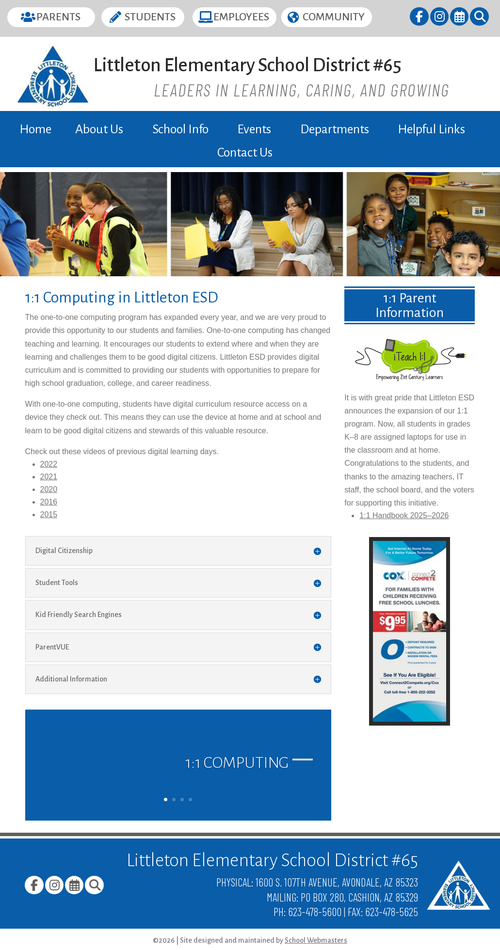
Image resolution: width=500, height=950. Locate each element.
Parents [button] (58, 17)
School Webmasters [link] (316, 940)
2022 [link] (49, 464)
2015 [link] (49, 514)
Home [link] (35, 129)
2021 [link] (49, 477)
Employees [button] (241, 17)
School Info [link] (180, 129)
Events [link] (254, 129)
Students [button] (150, 17)
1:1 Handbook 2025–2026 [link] (404, 515)
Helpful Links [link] (431, 129)
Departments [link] (334, 129)
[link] (420, 18)
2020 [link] (49, 489)
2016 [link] (49, 502)
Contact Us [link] (245, 152)
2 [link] (174, 799)
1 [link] (165, 799)
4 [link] (190, 799)
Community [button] (334, 17)
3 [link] (182, 799)
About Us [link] (99, 129)
